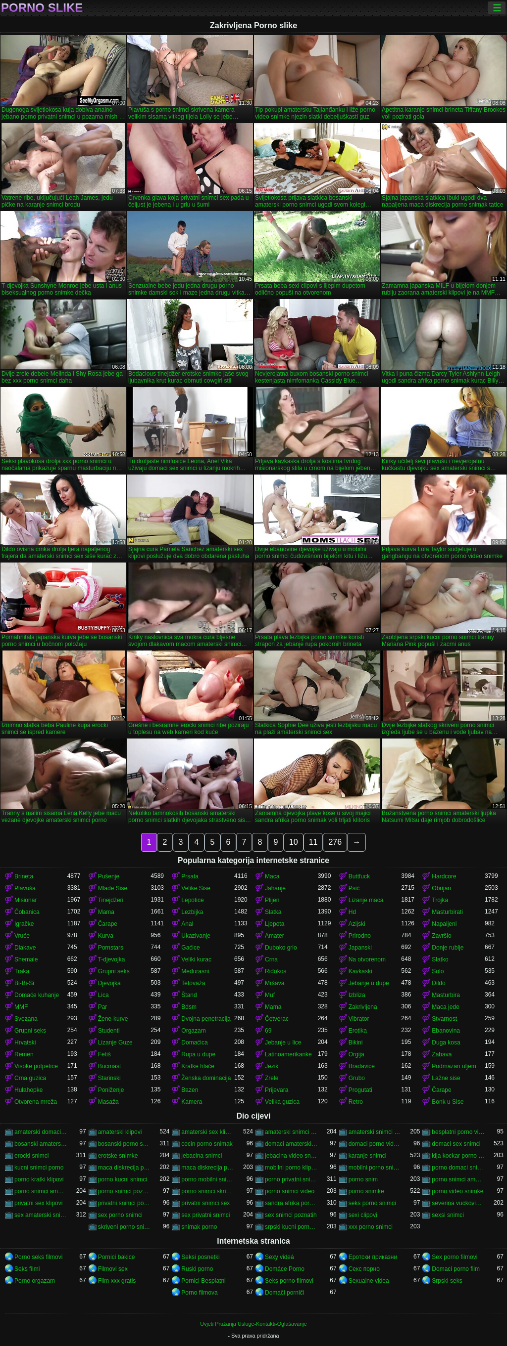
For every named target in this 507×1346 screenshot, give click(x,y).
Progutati (360, 1089)
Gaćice (190, 947)
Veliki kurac (196, 959)
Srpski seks (447, 1280)
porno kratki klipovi (38, 1179)
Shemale (26, 959)
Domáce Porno (284, 1268)
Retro (356, 1101)
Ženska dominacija (206, 1078)
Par (102, 1006)
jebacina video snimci (291, 1155)
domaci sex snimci (456, 1143)
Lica (103, 995)
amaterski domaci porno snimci (40, 1132)
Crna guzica (30, 1078)
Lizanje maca (366, 900)
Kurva (105, 935)
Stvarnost (444, 1018)
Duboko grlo (281, 947)
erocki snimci (31, 1155)
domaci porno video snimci (375, 1143)
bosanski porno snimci (124, 1143)
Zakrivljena (363, 1006)
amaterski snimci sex (375, 1132)
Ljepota (274, 923)
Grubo (357, 1078)
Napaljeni (444, 923)
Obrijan (441, 888)
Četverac (277, 1018)
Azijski (357, 923)
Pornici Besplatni (203, 1280)
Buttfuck (359, 876)
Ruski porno (197, 1268)
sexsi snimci (448, 1215)
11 (313, 842)
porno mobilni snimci (207, 1179)
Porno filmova (199, 1292)
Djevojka (109, 983)
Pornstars (110, 947)
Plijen (272, 900)
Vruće (22, 935)
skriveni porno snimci (124, 1226)
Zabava (442, 1054)
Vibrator (359, 1018)
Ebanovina (446, 1030)
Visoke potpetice (36, 1066)
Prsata (190, 876)
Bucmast (109, 1066)
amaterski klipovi (120, 1132)
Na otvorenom (367, 959)
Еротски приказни (373, 1257)
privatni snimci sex (205, 1203)
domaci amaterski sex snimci (291, 1143)
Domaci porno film (456, 1268)
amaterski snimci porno (291, 1132)
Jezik (271, 1066)
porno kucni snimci (122, 1179)
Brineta (23, 876)
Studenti (109, 1030)
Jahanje (275, 888)
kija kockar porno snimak (458, 1155)
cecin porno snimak (206, 1143)
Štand (189, 995)
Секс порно (364, 1268)
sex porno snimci (120, 1215)
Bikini (356, 1042)
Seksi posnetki (200, 1257)
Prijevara (276, 1089)
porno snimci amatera (458, 1179)
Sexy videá (279, 1257)
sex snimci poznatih (291, 1215)
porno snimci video (289, 1191)
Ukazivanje (195, 935)
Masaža (108, 1101)
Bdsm (189, 1006)
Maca (272, 876)
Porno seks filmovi (38, 1257)
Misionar (25, 900)
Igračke (24, 923)
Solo (438, 971)
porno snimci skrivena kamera (207, 1191)
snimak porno (199, 1226)
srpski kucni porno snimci (291, 1226)
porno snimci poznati (124, 1191)
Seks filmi (27, 1268)
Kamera (191, 1101)
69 (268, 1030)
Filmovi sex (113, 1268)
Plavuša (25, 888)
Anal (187, 923)
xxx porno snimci (371, 1226)
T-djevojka (111, 959)
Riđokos (275, 971)
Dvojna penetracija (205, 1018)
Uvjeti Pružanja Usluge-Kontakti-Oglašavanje (253, 1324)
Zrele (271, 1078)
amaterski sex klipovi (207, 1132)
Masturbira (446, 995)
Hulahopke (28, 1089)
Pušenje (108, 876)
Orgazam (193, 1030)
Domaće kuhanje (36, 995)
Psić (354, 888)
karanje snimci (368, 1155)
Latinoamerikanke (288, 1054)
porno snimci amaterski (40, 1191)
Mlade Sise (112, 888)
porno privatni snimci (291, 1179)
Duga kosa (446, 1042)
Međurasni (195, 971)
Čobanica (27, 912)
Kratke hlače (197, 1066)
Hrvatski (25, 1042)
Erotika (358, 1030)
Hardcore (444, 876)
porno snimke (366, 1191)
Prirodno (360, 935)
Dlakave (25, 947)
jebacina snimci (201, 1155)
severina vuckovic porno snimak (458, 1203)
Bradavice (362, 1066)
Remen (24, 1054)
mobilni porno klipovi (291, 1167)
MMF (21, 1006)
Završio (441, 935)
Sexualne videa (369, 1280)
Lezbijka (192, 912)
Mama (106, 912)
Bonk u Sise (447, 1101)
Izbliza (357, 995)
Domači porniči (284, 1292)
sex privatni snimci (205, 1215)
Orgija (356, 1054)
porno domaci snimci (458, 1167)
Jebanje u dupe (369, 983)
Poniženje (111, 1089)
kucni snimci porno (38, 1167)
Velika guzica (282, 1101)
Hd (352, 912)
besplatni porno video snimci (458, 1132)
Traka (21, 971)
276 (335, 842)
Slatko (440, 959)
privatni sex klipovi (38, 1203)
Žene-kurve (113, 1018)
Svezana (26, 1018)
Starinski (109, 1078)
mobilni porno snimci (375, 1167)
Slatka (273, 912)
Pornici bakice (116, 1257)
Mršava (274, 983)
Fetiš (104, 1054)
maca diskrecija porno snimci (207, 1167)
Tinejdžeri (111, 900)
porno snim (363, 1179)
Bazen (189, 1089)
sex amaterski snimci (40, 1215)
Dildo (438, 983)
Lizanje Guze (115, 1042)
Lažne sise (446, 1078)
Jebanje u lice (283, 1042)
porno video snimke (457, 1191)
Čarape (107, 923)
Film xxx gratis (117, 1280)
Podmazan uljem (454, 1066)
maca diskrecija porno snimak (124, 1167)
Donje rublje (447, 947)
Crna (271, 959)
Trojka (440, 900)
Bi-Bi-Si (24, 983)
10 (293, 842)
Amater (274, 935)
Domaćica (194, 1042)
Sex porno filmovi (454, 1257)
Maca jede (445, 1006)
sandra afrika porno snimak (291, 1203)
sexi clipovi (363, 1215)
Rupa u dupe (198, 1054)
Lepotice (192, 900)
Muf (270, 995)
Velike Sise (195, 888)
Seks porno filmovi (289, 1280)
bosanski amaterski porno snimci (40, 1143)
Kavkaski (360, 971)
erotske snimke (118, 1155)
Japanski (360, 947)
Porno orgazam (34, 1280)
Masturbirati (447, 912)
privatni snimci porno (124, 1203)
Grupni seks (114, 971)
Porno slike (42, 7)
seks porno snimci (372, 1203)
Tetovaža (193, 983)
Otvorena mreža (35, 1101)
